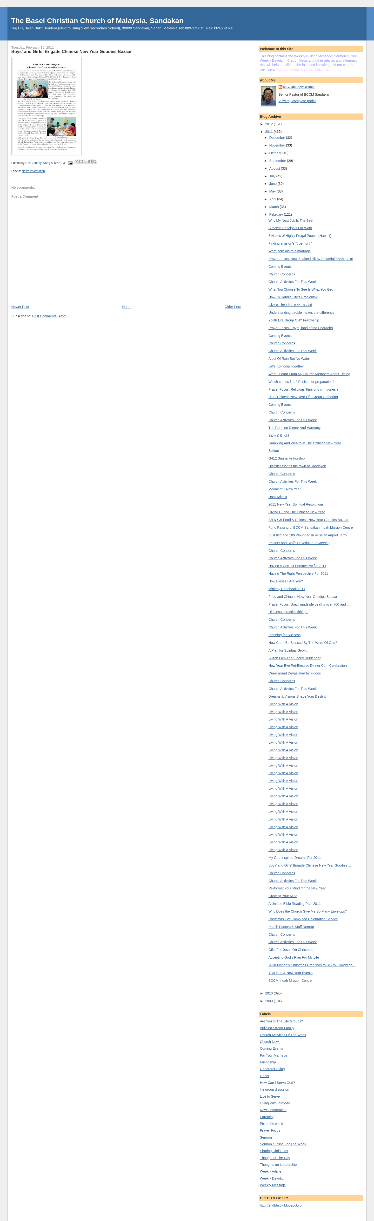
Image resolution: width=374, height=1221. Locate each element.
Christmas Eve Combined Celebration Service (303, 919)
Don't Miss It (277, 497)
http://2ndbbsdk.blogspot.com (282, 1205)
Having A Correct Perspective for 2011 (297, 566)
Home (126, 307)
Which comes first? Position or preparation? (301, 382)
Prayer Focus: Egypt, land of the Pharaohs (300, 328)
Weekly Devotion (273, 1178)
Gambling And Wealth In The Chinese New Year (304, 443)
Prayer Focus (270, 1130)
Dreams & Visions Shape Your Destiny (297, 696)
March (274, 207)
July (272, 176)
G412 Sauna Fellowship (286, 458)
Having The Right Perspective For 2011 (298, 573)
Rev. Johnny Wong (299, 87)
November (277, 145)
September (278, 161)
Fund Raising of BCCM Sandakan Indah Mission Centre (310, 527)
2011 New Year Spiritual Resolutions (296, 504)
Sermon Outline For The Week (283, 1144)
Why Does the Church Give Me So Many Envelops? (307, 911)
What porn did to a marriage (289, 251)
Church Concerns (281, 274)
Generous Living (272, 1069)
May (273, 191)
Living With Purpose (275, 1103)
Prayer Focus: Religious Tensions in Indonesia (303, 389)
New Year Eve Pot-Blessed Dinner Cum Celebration (307, 665)
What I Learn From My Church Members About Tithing (309, 374)
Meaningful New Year (284, 489)
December (277, 138)
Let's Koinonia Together (286, 366)
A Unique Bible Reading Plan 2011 (294, 904)
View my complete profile (297, 101)
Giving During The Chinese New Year (296, 512)
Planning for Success (284, 635)
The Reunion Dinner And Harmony (294, 428)
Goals (264, 1076)
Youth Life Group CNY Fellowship (293, 320)
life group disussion (274, 1089)
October (275, 153)
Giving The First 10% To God (290, 305)
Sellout (273, 451)
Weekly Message (273, 1185)
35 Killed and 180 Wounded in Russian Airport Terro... (308, 535)
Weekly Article (270, 1171)
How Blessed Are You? (285, 581)
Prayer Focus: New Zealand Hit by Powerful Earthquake (310, 259)
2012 (269, 124)
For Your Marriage (273, 1055)
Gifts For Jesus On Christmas (290, 950)
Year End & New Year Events (290, 973)
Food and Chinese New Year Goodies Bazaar (302, 597)
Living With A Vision (283, 704)
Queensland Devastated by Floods (294, 673)
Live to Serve (270, 1096)
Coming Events (280, 266)
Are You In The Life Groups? (281, 1021)
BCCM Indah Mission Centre (290, 980)
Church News (270, 1042)
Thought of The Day (275, 1158)
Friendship (268, 1062)
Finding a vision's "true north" (290, 243)
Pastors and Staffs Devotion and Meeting (299, 543)
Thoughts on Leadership (278, 1165)
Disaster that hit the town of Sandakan (297, 466)
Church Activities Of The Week (283, 1035)
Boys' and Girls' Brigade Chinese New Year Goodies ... (309, 865)
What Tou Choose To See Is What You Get (300, 289)
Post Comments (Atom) (49, 316)
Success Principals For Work (290, 228)
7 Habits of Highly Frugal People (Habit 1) (299, 236)
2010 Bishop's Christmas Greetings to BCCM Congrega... (311, 965)
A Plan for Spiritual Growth (288, 650)
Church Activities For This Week (292, 282)
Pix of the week (271, 1124)
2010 (269, 993)
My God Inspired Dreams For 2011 (294, 858)
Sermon (266, 1137)
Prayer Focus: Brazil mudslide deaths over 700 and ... (309, 604)
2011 (269, 131)
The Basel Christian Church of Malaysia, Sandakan (97, 21)
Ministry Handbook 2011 (286, 589)
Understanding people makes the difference (301, 312)
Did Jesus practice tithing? (288, 612)
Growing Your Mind (282, 896)
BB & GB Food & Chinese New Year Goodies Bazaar (308, 520)
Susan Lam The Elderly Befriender (294, 658)
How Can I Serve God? (277, 1083)
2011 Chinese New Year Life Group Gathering (303, 397)
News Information (33, 171)
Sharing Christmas (274, 1151)
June (273, 184)
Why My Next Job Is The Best (290, 220)
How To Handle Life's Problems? (293, 297)
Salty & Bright (278, 435)
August (275, 168)
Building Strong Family (277, 1028)
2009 (269, 1001)
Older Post (233, 307)
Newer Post (20, 307)
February (276, 214)
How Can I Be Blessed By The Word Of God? (302, 643)
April (273, 199)
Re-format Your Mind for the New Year (297, 888)
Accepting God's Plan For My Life (293, 957)
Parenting (267, 1117)
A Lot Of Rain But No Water (289, 358)
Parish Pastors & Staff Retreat (291, 927)
